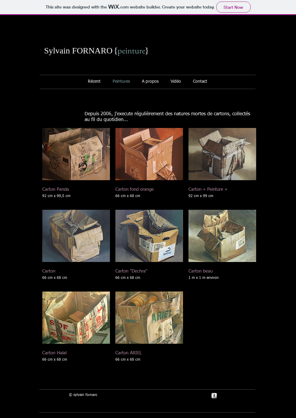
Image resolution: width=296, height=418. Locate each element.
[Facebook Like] (216, 54)
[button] (76, 166)
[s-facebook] (214, 395)
